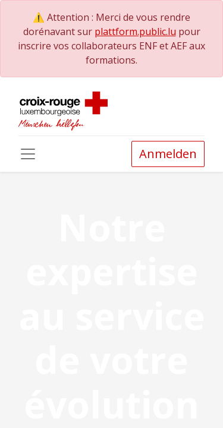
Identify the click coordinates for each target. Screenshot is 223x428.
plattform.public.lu (135, 31)
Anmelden (168, 154)
